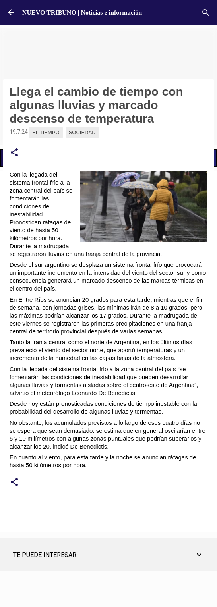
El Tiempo (46, 132)
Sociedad (82, 132)
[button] (14, 153)
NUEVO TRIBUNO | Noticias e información (82, 12)
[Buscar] (206, 12)
